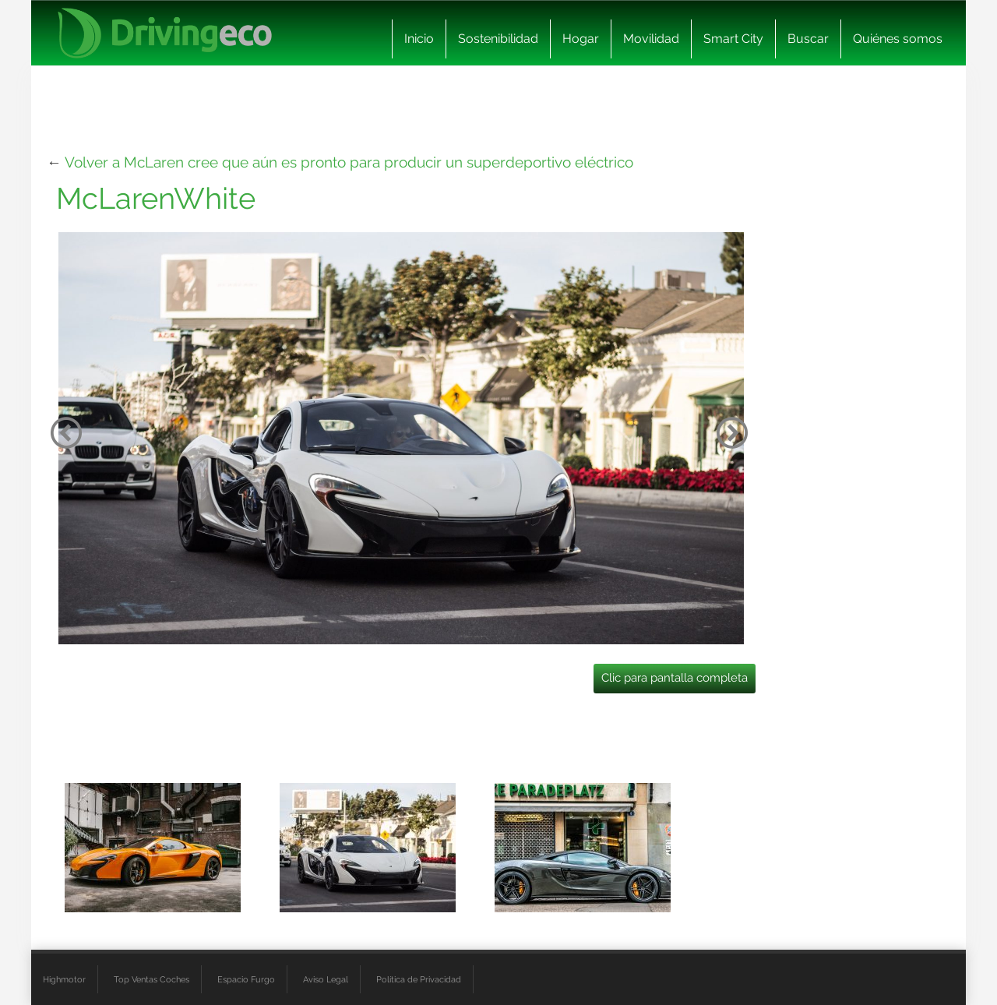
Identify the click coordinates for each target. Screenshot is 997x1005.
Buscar (808, 38)
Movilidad (651, 38)
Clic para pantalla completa (674, 678)
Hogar (580, 38)
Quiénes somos (897, 38)
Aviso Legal (325, 979)
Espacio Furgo (246, 979)
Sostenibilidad (498, 38)
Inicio (419, 38)
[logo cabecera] (165, 33)
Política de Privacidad (418, 979)
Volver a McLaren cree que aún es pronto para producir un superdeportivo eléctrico (349, 162)
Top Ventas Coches (151, 979)
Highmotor (64, 979)
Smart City (733, 38)
